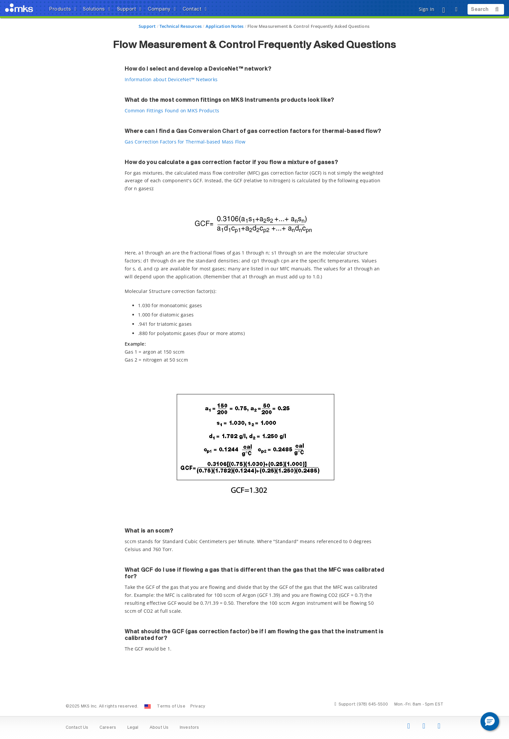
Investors (189, 728)
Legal (133, 728)
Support (147, 26)
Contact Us (77, 728)
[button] (489, 721)
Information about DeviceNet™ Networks (171, 79)
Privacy (197, 707)
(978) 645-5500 (372, 705)
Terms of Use (171, 707)
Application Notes (225, 26)
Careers (107, 728)
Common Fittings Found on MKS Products (172, 110)
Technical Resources (180, 26)
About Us (159, 728)
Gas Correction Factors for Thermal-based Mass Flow (185, 142)
